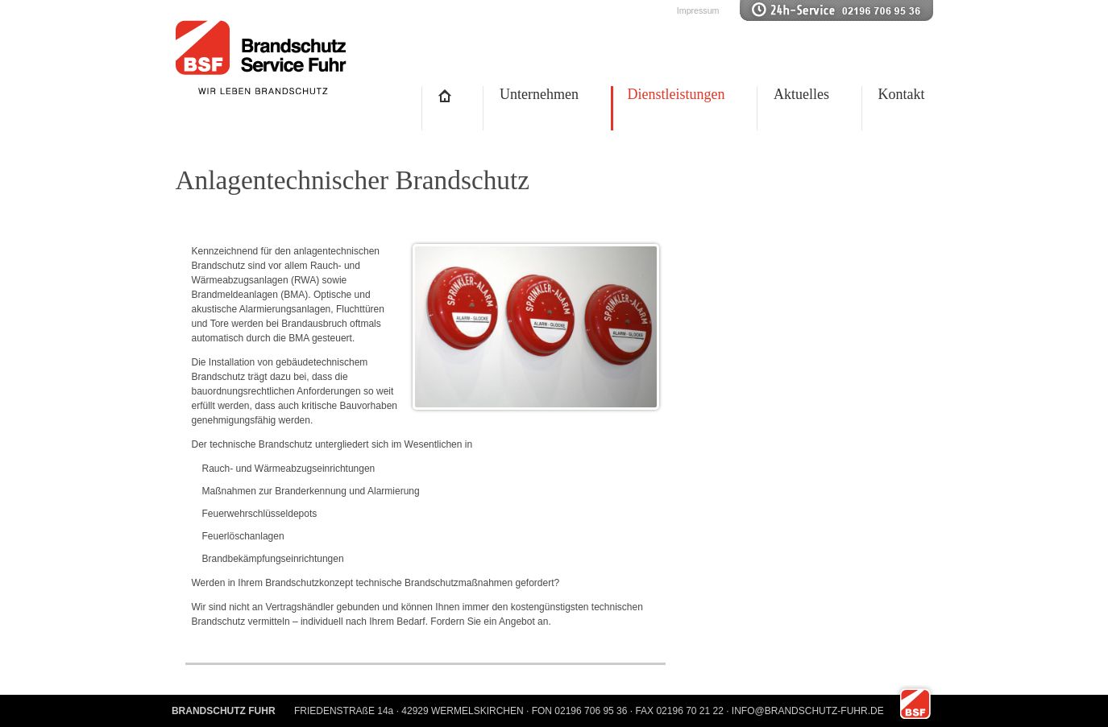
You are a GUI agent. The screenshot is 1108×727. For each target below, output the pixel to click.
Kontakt (901, 94)
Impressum (698, 10)
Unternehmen (539, 94)
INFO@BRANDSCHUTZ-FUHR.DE (808, 711)
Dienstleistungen (676, 94)
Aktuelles (801, 94)
